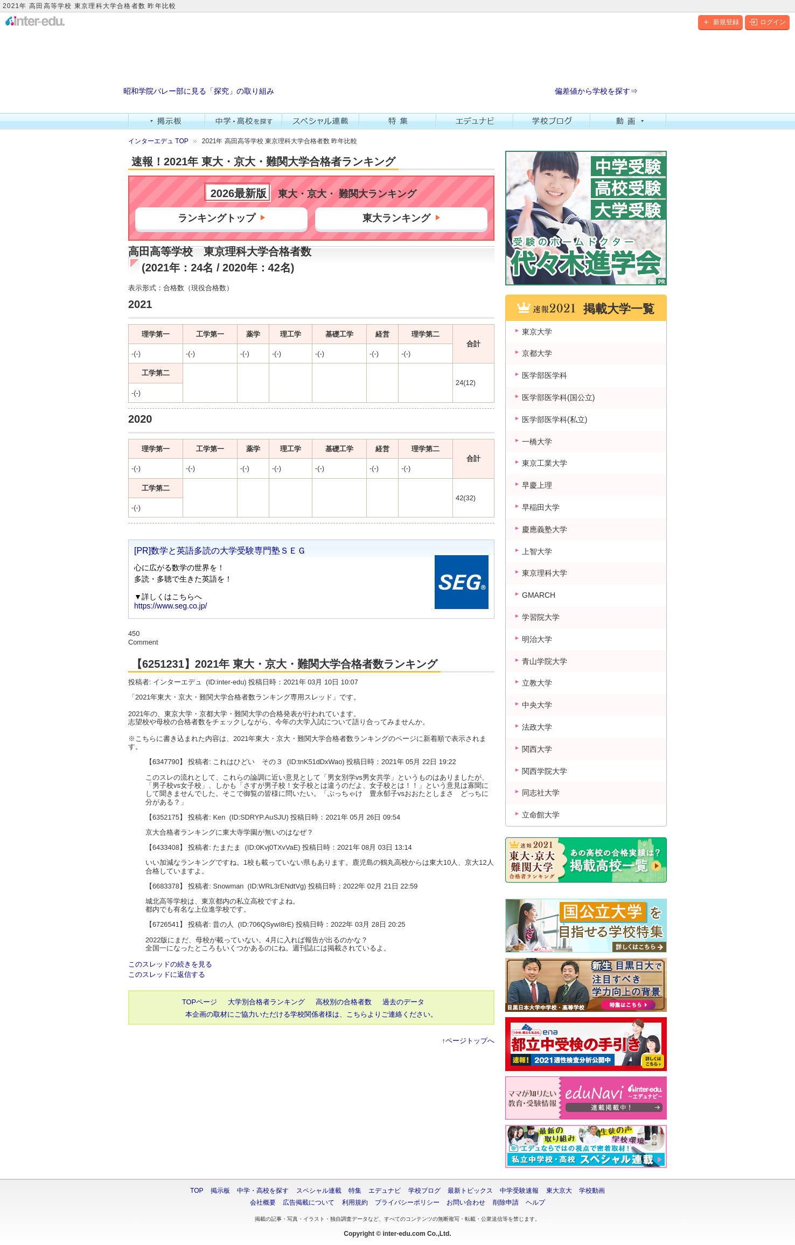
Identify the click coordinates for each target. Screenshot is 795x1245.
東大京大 (559, 1190)
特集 (397, 121)
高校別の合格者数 (344, 1002)
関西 (537, 749)
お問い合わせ (466, 1202)
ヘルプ (535, 1202)
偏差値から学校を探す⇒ (596, 91)
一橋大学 (537, 441)
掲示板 (166, 121)
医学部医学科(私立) (554, 419)
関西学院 (544, 771)
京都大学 (537, 353)
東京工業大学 (544, 463)
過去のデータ (403, 1002)
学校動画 (592, 1190)
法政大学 (537, 727)
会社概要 (263, 1202)
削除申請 (506, 1202)
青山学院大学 (544, 661)
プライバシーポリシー (407, 1202)
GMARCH (538, 595)
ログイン (767, 22)
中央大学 (537, 705)
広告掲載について (308, 1202)
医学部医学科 (544, 375)
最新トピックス (470, 1190)
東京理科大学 (544, 573)
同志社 (541, 792)
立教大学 (537, 683)
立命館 (541, 814)
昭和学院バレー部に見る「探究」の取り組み (198, 91)
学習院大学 (541, 617)
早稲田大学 (541, 507)
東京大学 (537, 331)
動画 (628, 121)
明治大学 (537, 639)
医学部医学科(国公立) (558, 397)
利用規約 (355, 1202)
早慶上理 (537, 485)
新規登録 (720, 22)
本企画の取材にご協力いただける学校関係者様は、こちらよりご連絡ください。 (311, 1014)
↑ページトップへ (468, 1041)
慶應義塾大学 (544, 529)
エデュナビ (474, 121)
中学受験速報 (519, 1190)
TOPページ (199, 1002)
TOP (196, 1190)
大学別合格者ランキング (266, 1002)
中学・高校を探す (243, 121)
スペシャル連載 (320, 121)
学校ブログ (551, 121)
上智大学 (537, 551)
